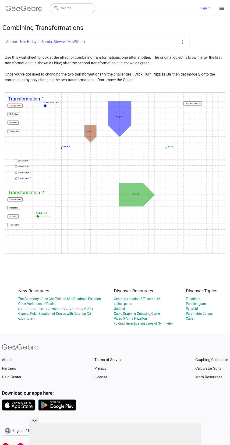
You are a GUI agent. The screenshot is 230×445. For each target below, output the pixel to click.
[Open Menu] (221, 8)
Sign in (205, 8)
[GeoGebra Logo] (24, 8)
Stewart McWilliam (69, 42)
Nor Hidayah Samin (36, 42)
